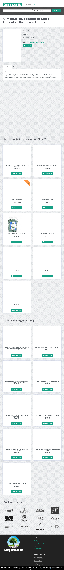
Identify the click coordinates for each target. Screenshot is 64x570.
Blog (35, 546)
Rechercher (56, 10)
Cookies (36, 550)
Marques (36, 541)
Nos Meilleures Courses (36, 42)
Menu (36, 4)
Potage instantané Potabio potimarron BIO (47, 347)
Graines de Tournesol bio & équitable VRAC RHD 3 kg (16, 166)
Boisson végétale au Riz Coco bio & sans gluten (47, 382)
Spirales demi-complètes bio (47, 268)
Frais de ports (17, 67)
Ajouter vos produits (39, 543)
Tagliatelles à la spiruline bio (17, 234)
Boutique (36, 540)
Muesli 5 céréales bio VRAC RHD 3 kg (47, 165)
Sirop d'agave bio (17, 302)
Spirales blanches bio (16, 268)
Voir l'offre (27, 45)
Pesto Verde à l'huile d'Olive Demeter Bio (47, 415)
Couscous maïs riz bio (47, 234)
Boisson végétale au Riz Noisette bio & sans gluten (17, 416)
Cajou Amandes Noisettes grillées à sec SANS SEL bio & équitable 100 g (16, 382)
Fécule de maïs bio (17, 199)
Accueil (28, 4)
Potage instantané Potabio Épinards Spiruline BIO (17, 450)
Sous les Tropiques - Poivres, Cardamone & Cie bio (47, 450)
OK (51, 569)
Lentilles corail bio (47, 199)
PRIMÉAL (30, 40)
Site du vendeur (16, 173)
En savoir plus (44, 569)
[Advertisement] (32, 94)
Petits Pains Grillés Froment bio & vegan (17, 483)
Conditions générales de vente (41, 545)
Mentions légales (38, 548)
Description (7, 67)
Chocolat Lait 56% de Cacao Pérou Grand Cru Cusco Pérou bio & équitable (17, 347)
